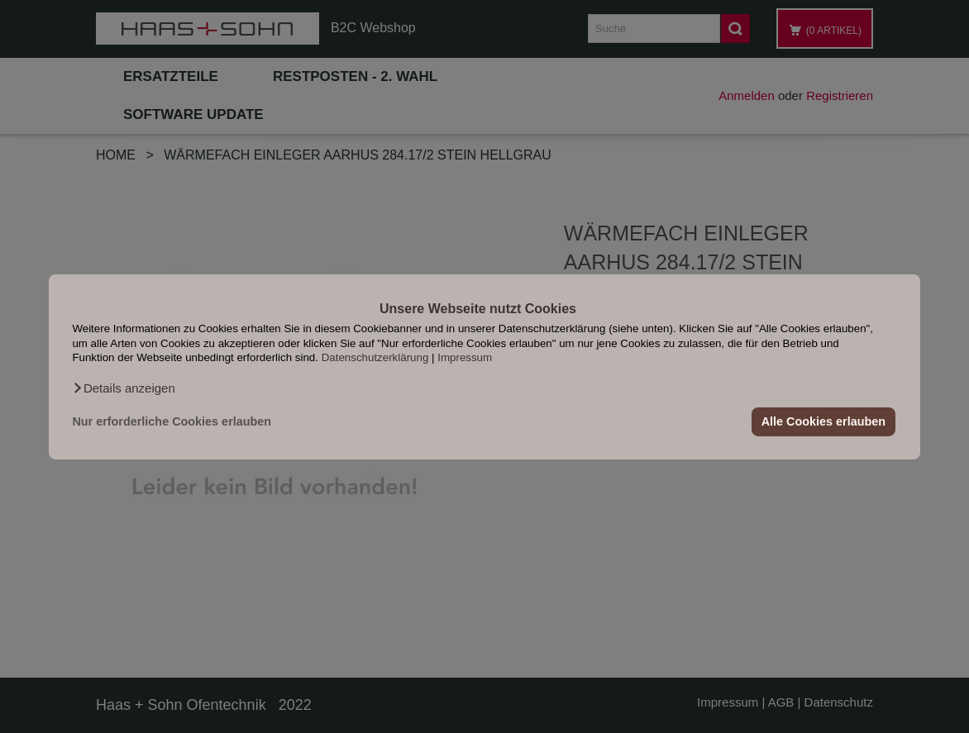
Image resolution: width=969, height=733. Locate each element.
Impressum (464, 357)
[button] (123, 387)
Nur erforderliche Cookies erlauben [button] (171, 421)
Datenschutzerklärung (375, 357)
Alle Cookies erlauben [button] (823, 421)
